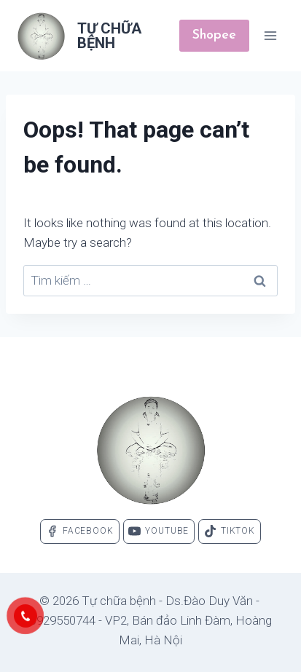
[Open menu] (270, 35)
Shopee (214, 35)
